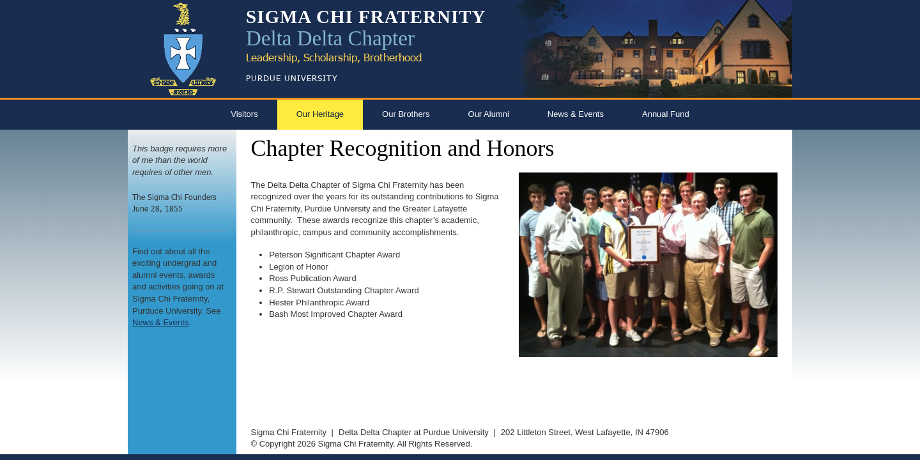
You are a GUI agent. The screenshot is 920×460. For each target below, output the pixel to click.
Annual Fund (665, 114)
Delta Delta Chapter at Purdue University (414, 432)
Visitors (244, 114)
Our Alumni (488, 114)
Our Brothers (405, 114)
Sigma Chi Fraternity (288, 432)
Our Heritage (320, 114)
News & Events (576, 114)
